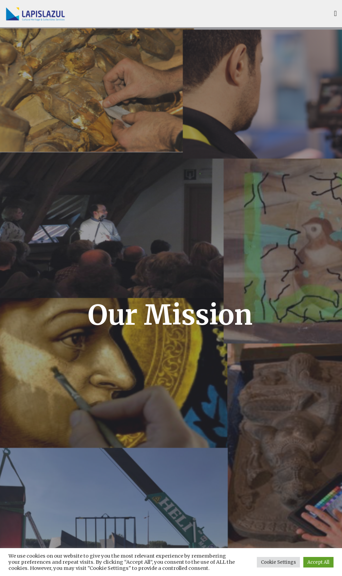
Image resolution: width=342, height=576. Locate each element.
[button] (335, 13)
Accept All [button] (318, 562)
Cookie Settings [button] (278, 562)
